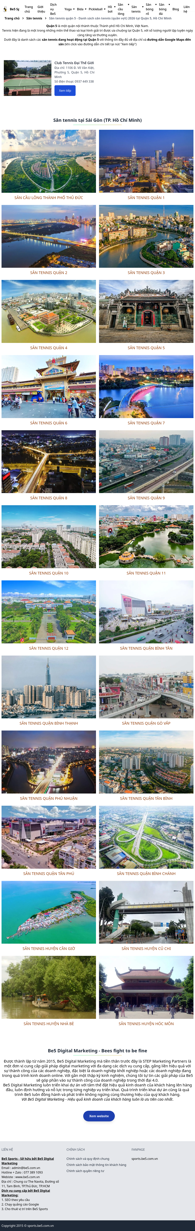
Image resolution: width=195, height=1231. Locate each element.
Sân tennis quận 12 (48, 648)
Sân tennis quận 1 (146, 197)
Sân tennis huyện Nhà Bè (49, 1023)
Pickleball (97, 9)
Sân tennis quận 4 (48, 347)
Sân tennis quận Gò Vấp (146, 723)
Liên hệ (187, 9)
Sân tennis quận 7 (146, 422)
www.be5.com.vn (27, 1177)
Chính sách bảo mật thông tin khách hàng (96, 1165)
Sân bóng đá (164, 9)
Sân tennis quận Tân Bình (146, 798)
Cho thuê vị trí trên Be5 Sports (26, 1209)
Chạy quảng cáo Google (22, 1204)
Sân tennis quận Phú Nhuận (49, 798)
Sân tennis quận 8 (48, 497)
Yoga (69, 9)
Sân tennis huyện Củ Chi (146, 948)
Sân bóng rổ (151, 9)
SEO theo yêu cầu (17, 1200)
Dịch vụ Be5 (53, 9)
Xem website (99, 1116)
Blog (175, 9)
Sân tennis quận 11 (146, 573)
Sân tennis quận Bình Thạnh (49, 723)
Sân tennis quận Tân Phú (48, 873)
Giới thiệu (41, 9)
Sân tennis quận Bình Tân (146, 648)
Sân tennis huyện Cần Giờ (49, 948)
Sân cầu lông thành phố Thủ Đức (48, 197)
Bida (81, 9)
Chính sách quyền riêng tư (85, 1171)
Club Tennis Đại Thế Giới (74, 63)
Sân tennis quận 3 (146, 272)
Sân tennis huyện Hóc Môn (146, 1023)
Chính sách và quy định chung (87, 1159)
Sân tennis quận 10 (48, 573)
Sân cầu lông (123, 9)
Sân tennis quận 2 (48, 272)
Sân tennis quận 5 (146, 347)
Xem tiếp (65, 90)
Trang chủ (29, 9)
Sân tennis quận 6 (48, 422)
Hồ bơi (111, 9)
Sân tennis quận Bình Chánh (146, 873)
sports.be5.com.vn (145, 1159)
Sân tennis (137, 9)
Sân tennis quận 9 (146, 497)
